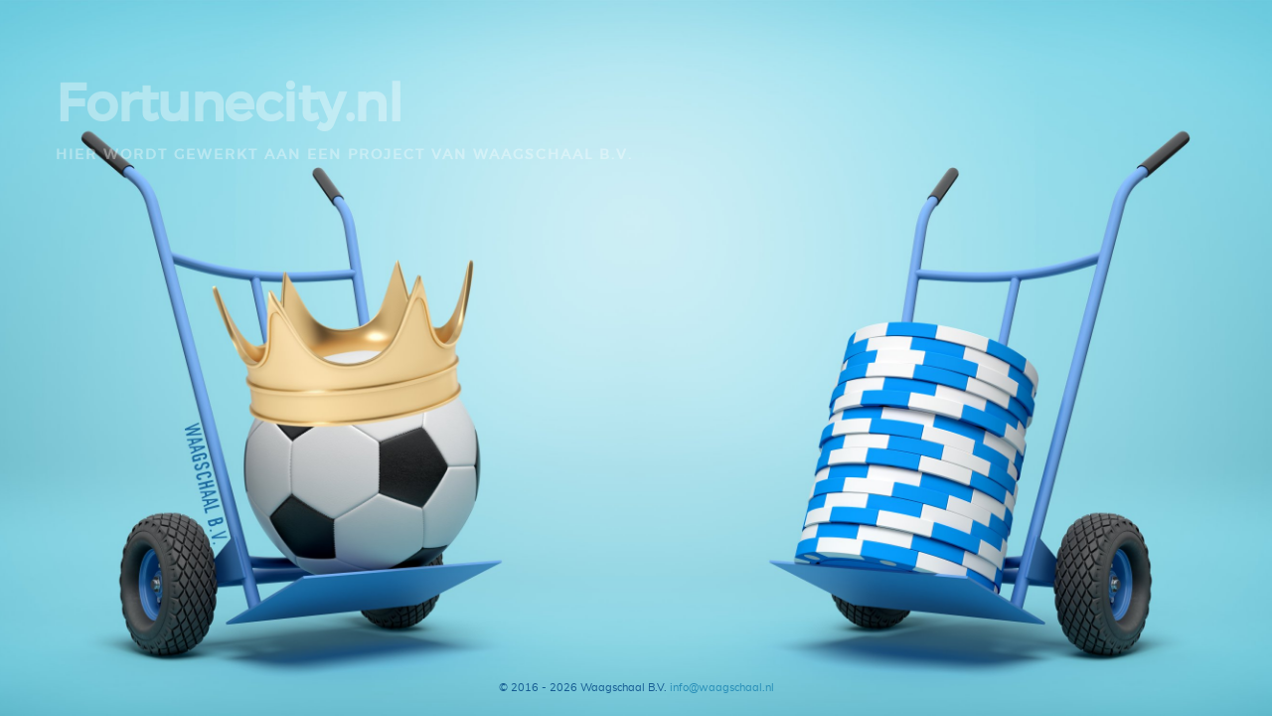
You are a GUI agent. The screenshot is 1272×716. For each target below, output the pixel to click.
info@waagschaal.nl (722, 687)
